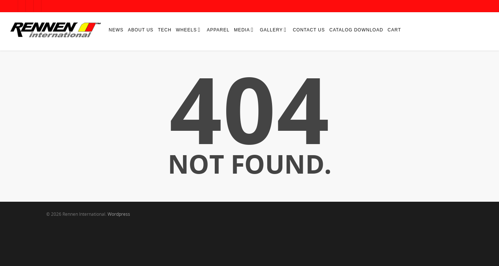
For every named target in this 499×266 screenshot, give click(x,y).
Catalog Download (356, 30)
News (116, 30)
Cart (394, 30)
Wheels (188, 30)
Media (243, 30)
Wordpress (119, 214)
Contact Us (309, 30)
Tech (165, 30)
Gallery (273, 30)
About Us (140, 30)
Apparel (218, 30)
